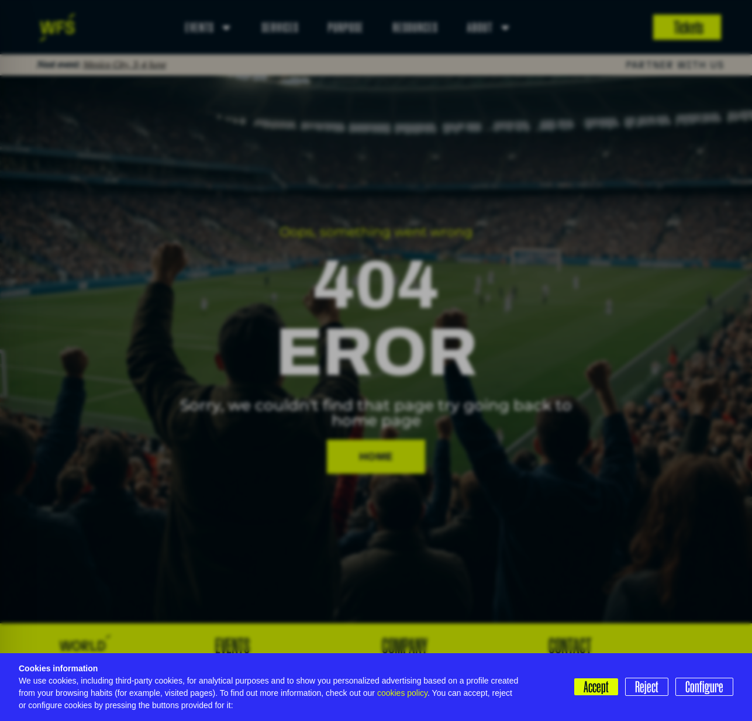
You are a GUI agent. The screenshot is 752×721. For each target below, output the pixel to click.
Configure (704, 686)
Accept (596, 686)
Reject (646, 686)
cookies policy (402, 693)
